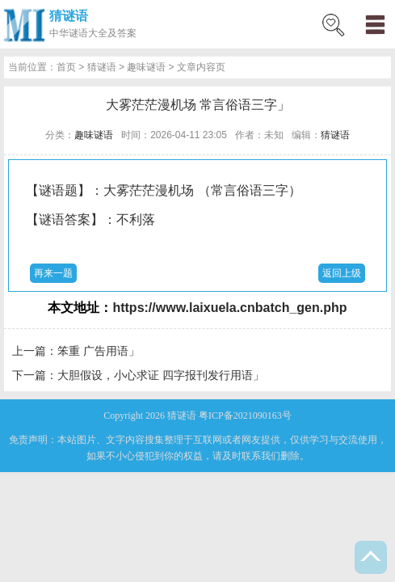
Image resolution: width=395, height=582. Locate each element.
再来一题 (53, 273)
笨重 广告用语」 (98, 350)
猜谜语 (68, 16)
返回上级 (341, 273)
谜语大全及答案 (103, 33)
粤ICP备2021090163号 (245, 415)
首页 (66, 67)
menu (375, 24)
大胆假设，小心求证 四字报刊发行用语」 (160, 375)
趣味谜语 (146, 67)
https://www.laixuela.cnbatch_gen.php (229, 307)
